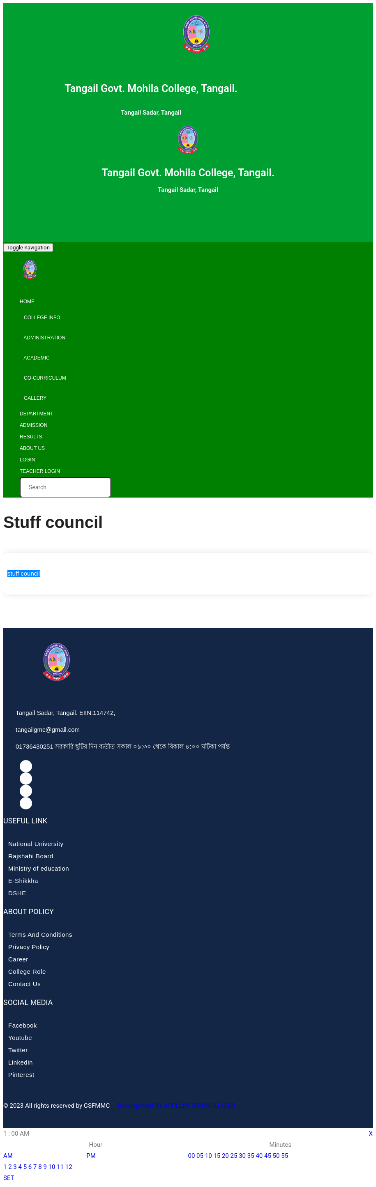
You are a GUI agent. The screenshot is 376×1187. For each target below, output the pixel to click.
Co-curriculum (43, 378)
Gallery (33, 398)
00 (191, 1155)
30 (242, 1155)
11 (60, 1167)
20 (225, 1155)
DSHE (17, 893)
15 (216, 1155)
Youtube (20, 1037)
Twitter (18, 1049)
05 (199, 1155)
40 (259, 1155)
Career (18, 959)
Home (27, 301)
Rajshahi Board (30, 856)
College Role (27, 971)
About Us (32, 448)
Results (31, 437)
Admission (33, 425)
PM (91, 1155)
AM (8, 1155)
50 (276, 1155)
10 (51, 1167)
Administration (42, 338)
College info (40, 317)
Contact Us (24, 983)
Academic (35, 358)
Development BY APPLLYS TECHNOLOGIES (175, 1105)
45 (267, 1155)
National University (36, 843)
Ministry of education (38, 868)
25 (234, 1155)
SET (8, 1178)
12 (68, 1167)
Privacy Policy (28, 946)
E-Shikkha (23, 880)
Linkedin (20, 1062)
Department (36, 414)
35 (250, 1155)
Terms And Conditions (40, 934)
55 (284, 1155)
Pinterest (21, 1074)
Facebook (22, 1025)
